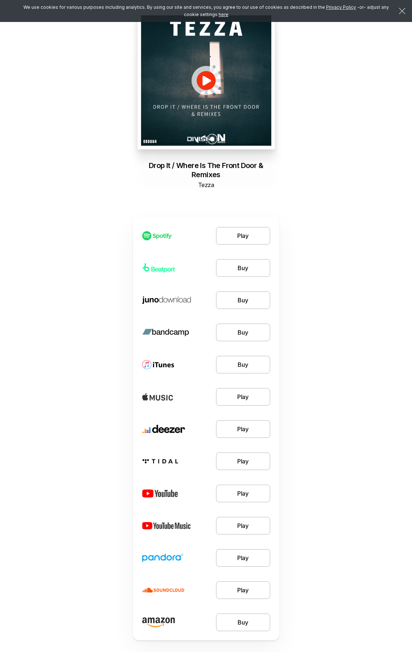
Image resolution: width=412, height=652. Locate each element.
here (223, 14)
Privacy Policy (341, 7)
